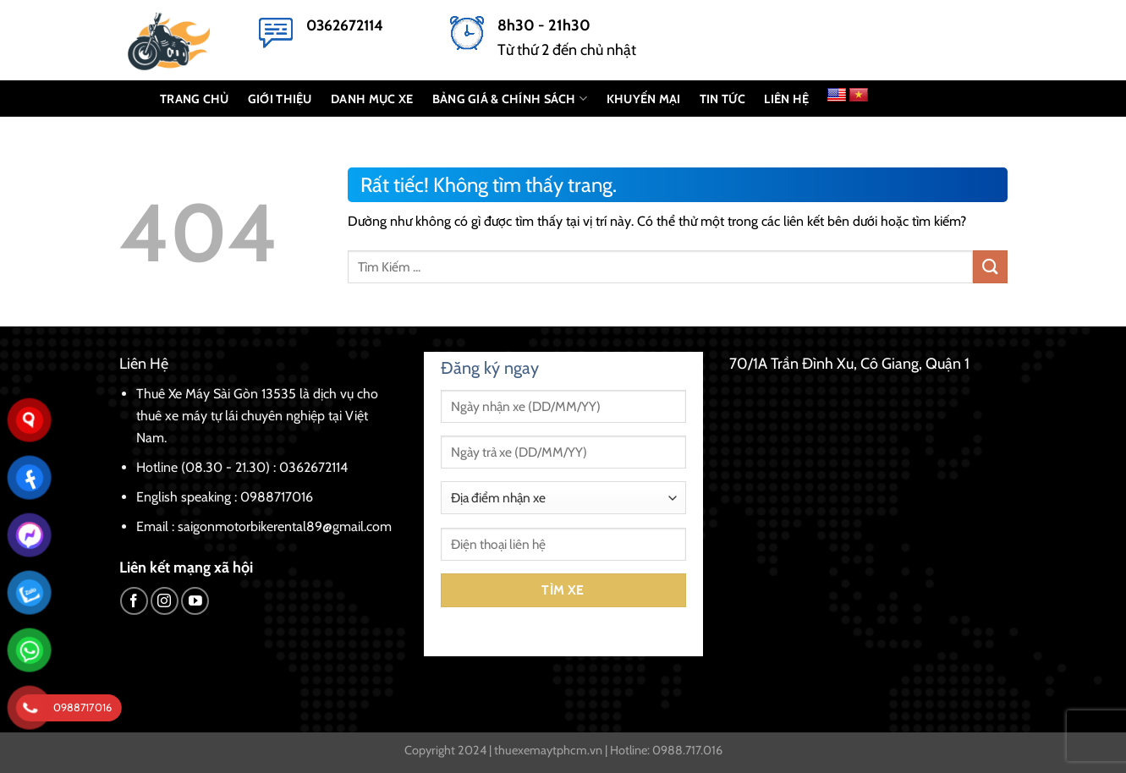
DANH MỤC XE (372, 99)
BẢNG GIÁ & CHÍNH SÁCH (510, 98)
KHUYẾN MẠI (644, 99)
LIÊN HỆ (786, 99)
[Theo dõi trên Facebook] (134, 601)
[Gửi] (990, 266)
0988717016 (276, 497)
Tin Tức (722, 99)
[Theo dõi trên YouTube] (195, 601)
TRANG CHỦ (194, 99)
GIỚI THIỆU (280, 99)
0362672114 (344, 25)
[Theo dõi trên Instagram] (165, 601)
